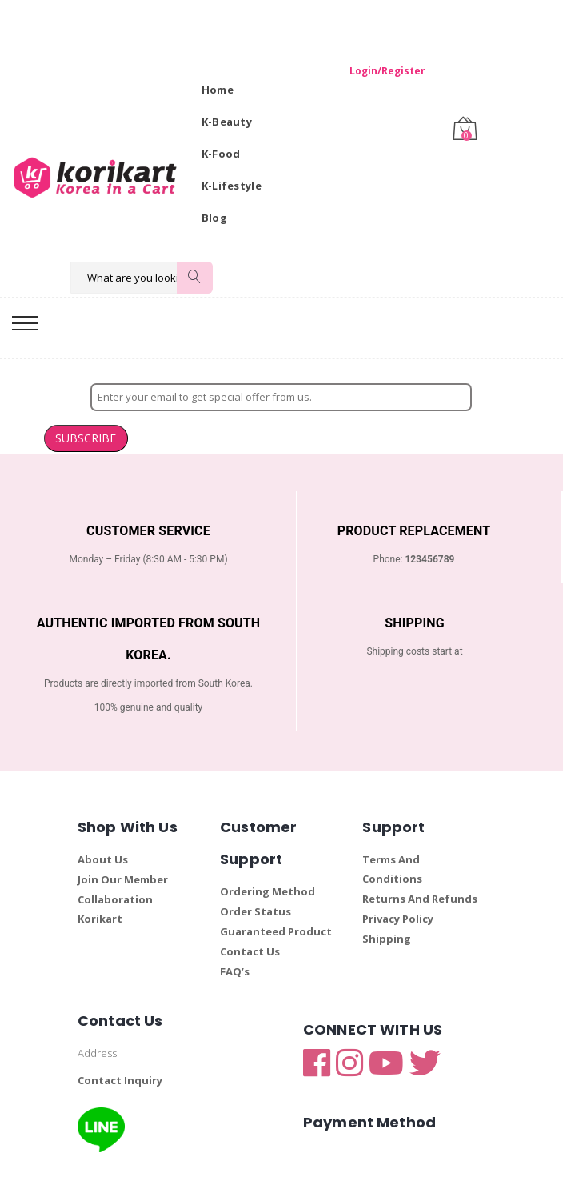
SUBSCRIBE (516, 402)
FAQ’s (235, 939)
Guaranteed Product (276, 899)
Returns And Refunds (419, 866)
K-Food (221, 153)
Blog (214, 217)
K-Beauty (227, 121)
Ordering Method (267, 859)
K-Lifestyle (232, 185)
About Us (103, 827)
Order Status (255, 879)
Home (218, 89)
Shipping (386, 906)
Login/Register (378, 71)
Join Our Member (123, 847)
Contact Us (250, 919)
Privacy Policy (397, 886)
